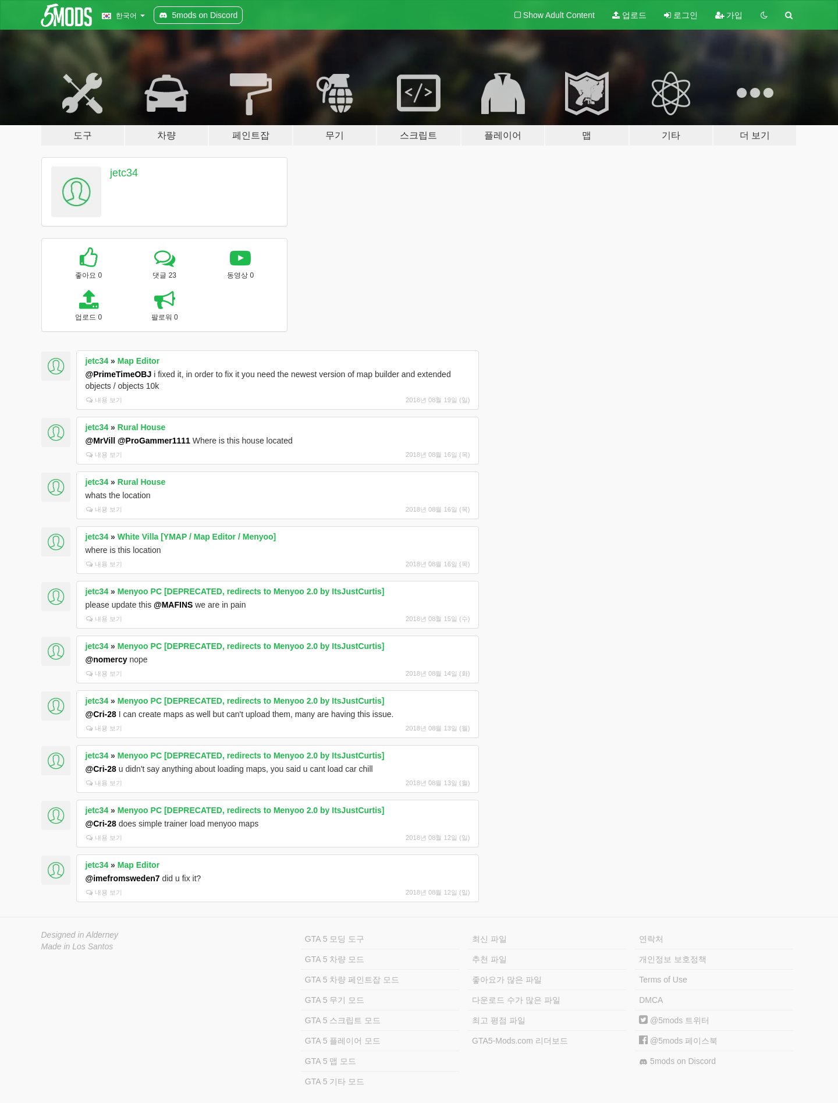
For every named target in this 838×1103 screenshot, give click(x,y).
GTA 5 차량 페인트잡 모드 (352, 979)
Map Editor (138, 361)
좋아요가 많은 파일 (507, 979)
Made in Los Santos (77, 946)
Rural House (141, 427)
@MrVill (101, 440)
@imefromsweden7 (123, 878)
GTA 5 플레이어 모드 (343, 1040)
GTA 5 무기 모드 (334, 1000)
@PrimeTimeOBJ (119, 374)
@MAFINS (173, 604)
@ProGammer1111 (154, 440)
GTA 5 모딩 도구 (334, 939)
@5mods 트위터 (674, 1020)
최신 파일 (489, 939)
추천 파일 (489, 959)
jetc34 (124, 173)
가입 (729, 15)
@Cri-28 (101, 714)
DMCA (651, 1000)
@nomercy (106, 659)
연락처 (651, 939)
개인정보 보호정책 (672, 959)
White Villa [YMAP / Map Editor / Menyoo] (197, 536)
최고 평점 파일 (498, 1020)
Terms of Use (663, 979)
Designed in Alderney (80, 934)
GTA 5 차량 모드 (334, 959)
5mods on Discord (677, 1061)
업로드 (629, 15)
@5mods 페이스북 (678, 1040)
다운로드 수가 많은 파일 (516, 1000)
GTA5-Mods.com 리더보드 (520, 1040)
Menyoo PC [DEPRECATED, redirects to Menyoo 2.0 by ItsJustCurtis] (251, 591)
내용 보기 (104, 399)
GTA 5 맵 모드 (330, 1061)
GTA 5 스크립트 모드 (343, 1020)
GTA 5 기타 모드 (334, 1081)
